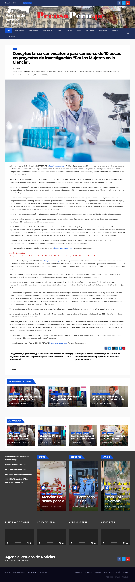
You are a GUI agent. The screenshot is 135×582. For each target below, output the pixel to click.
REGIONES (103, 31)
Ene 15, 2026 (108, 442)
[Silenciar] (28, 543)
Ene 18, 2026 (15, 442)
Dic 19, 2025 (44, 507)
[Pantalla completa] (31, 543)
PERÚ (79, 31)
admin (18, 69)
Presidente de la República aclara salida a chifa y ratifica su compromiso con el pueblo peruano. (26, 400)
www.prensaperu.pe (55, 75)
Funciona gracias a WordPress (15, 572)
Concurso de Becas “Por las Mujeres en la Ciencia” (44, 71)
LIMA (59, 31)
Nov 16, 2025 (77, 507)
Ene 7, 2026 (108, 507)
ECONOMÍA (47, 31)
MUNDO (69, 31)
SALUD (115, 31)
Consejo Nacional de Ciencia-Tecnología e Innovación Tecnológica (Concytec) (91, 71)
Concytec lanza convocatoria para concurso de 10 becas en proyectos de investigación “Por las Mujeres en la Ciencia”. (67, 58)
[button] (128, 33)
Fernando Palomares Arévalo (23, 75)
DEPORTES (33, 31)
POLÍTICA (90, 31)
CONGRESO (19, 31)
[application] (19, 537)
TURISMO (12, 36)
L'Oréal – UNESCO (40, 75)
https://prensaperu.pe (56, 166)
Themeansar (43, 572)
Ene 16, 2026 (46, 442)
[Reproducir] (8, 543)
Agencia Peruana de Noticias (15, 15)
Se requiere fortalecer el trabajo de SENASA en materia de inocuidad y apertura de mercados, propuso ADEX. (98, 356)
